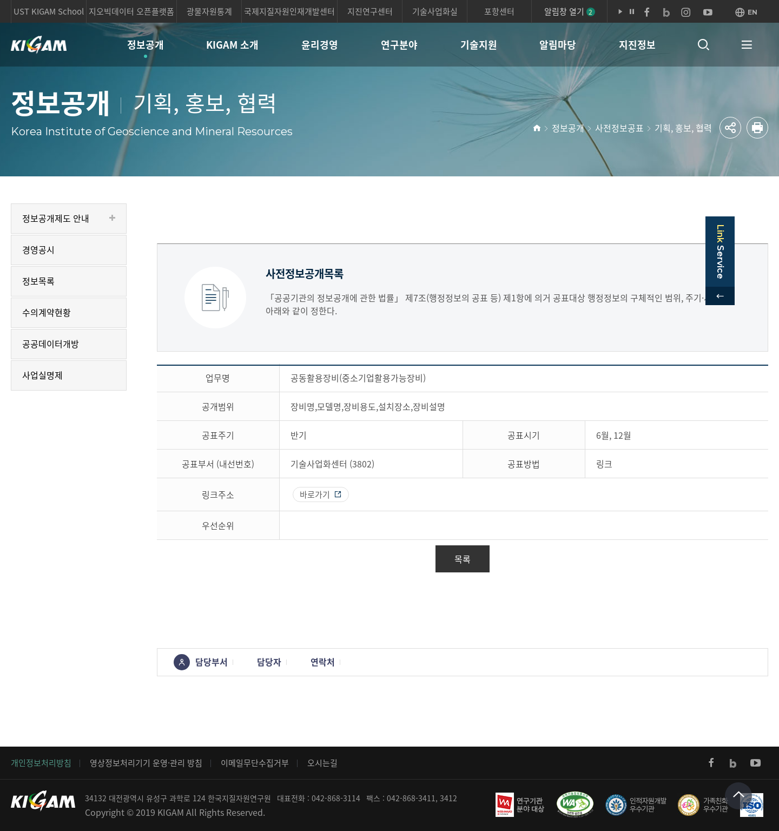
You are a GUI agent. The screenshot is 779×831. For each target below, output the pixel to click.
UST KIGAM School (49, 11)
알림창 (569, 11)
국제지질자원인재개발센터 (289, 11)
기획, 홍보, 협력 (683, 127)
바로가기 (315, 494)
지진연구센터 (370, 11)
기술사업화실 (435, 11)
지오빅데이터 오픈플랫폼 (131, 11)
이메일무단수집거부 (255, 763)
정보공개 (145, 44)
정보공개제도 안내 (55, 218)
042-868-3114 (336, 798)
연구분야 (399, 44)
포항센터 (499, 11)
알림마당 (557, 44)
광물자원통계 (209, 11)
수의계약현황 (46, 312)
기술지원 (478, 44)
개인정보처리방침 (41, 763)
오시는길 (322, 763)
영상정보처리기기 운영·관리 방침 (146, 763)
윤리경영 (319, 44)
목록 (462, 558)
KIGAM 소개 (232, 44)
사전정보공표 (619, 127)
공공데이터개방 (50, 343)
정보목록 (38, 280)
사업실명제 (42, 374)
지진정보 (637, 44)
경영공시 (38, 249)
